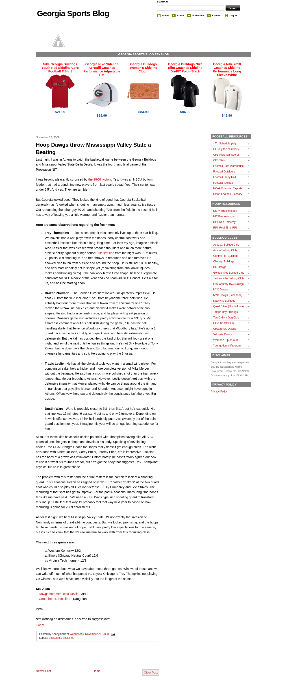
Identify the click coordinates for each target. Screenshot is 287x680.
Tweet (40, 625)
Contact (216, 15)
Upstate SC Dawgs (224, 328)
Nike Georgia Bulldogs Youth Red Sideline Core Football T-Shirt (60, 67)
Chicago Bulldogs (223, 261)
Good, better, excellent (54, 599)
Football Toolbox (223, 182)
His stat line (106, 253)
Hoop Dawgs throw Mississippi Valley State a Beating (93, 148)
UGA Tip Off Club (223, 323)
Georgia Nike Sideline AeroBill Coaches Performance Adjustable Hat (101, 69)
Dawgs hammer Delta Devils (58, 594)
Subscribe (198, 15)
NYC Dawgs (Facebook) (227, 295)
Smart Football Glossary (227, 194)
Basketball (55, 637)
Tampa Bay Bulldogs (225, 312)
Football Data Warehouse (228, 166)
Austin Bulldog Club (225, 250)
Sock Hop (68, 637)
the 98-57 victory (99, 179)
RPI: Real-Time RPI (225, 227)
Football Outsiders (224, 171)
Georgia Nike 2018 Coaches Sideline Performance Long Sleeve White (227, 69)
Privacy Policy (219, 391)
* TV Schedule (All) (224, 143)
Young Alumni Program (227, 345)
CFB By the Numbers (226, 149)
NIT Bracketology (223, 216)
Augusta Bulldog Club (226, 244)
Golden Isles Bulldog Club (228, 272)
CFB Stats (219, 160)
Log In (233, 15)
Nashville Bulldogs (224, 300)
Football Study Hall (224, 177)
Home (165, 15)
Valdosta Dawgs (223, 334)
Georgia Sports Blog (73, 13)
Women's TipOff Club (226, 340)
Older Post (151, 672)
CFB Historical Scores (226, 154)
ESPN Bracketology (225, 210)
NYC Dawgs (220, 289)
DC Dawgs (219, 267)
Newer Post (43, 671)
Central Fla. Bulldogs (225, 255)
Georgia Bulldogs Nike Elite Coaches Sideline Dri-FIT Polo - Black (185, 67)
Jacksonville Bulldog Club (228, 278)
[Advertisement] (88, 659)
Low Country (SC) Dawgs (228, 284)
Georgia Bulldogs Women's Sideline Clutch (143, 67)
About (180, 15)
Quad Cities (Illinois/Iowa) (228, 306)
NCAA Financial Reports (227, 188)
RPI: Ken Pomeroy (224, 222)
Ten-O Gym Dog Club (226, 317)
